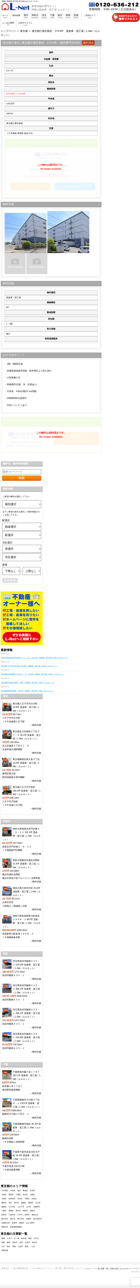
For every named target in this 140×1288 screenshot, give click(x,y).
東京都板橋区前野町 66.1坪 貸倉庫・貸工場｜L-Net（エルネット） (27, 691)
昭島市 (25, 1211)
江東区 (18, 1195)
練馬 (8, 1242)
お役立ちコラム (25, 24)
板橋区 (23, 1203)
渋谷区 (19, 1199)
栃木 (60, 16)
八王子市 (20, 1207)
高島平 (14, 1242)
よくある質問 (8, 24)
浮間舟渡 (4, 1250)
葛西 (3, 1242)
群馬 (68, 16)
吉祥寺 (27, 1242)
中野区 (27, 1199)
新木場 (23, 1238)
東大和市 (20, 1219)
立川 (3, 1246)
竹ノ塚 (16, 1238)
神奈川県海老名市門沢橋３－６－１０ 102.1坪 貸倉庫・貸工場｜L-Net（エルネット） (34, 658)
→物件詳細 (35, 725)
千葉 (52, 16)
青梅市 (11, 1211)
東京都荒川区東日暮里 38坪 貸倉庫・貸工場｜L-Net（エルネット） (27, 683)
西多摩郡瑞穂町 (16, 1227)
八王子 (9, 1238)
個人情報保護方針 (21, 1268)
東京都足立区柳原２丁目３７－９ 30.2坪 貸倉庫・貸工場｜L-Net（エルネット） (32, 674)
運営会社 (5, 1268)
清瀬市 (28, 1219)
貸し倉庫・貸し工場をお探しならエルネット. (115, 1269)
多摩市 (14, 1223)
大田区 (3, 1199)
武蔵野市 (36, 1207)
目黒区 (32, 1195)
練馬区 (30, 1203)
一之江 (32, 1246)
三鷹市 (3, 1211)
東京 (26, 16)
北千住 (36, 1238)
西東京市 (4, 1227)
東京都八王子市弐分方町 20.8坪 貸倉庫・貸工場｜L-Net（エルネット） (29, 666)
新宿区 (25, 1191)
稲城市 (21, 1223)
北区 (10, 1203)
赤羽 (21, 1242)
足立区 (37, 1203)
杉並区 (34, 1199)
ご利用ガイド (90, 16)
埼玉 (44, 16)
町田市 (3, 1215)
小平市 (19, 1215)
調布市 (32, 1211)
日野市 (27, 1215)
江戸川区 (12, 1207)
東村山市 (35, 1215)
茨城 (76, 16)
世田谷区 (12, 1199)
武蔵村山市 (5, 1223)
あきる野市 (30, 1223)
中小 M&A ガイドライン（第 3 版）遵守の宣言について (56, 1268)
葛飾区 (3, 1207)
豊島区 (3, 1203)
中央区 (12, 1191)
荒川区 (16, 1203)
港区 (19, 1191)
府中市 (18, 1211)
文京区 (32, 1191)
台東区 (3, 1195)
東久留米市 (37, 1219)
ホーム (5, 16)
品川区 (25, 1195)
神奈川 (35, 16)
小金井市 (12, 1215)
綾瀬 (3, 1238)
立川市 (28, 1207)
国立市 (12, 1219)
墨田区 (11, 1195)
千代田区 (4, 1191)
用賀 (30, 1238)
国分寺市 (4, 1219)
